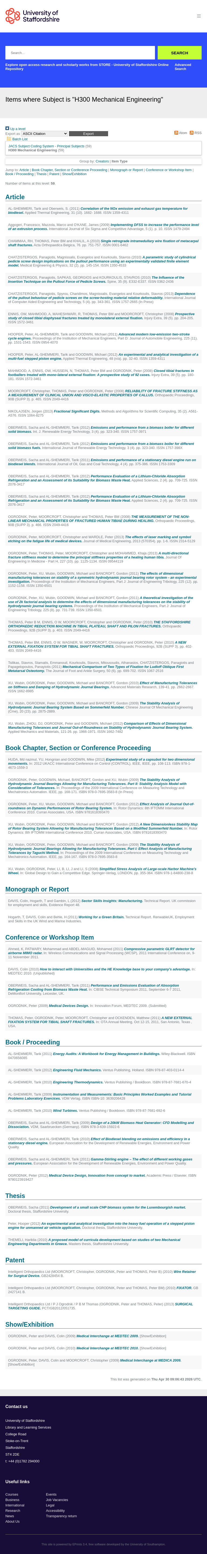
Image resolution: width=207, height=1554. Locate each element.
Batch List (16, 139)
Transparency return (61, 1516)
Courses (11, 1494)
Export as (12, 134)
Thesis (41, 174)
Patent (54, 174)
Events (51, 1494)
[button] (88, 133)
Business (12, 1500)
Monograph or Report (126, 170)
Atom (180, 133)
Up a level (15, 129)
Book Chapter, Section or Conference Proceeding (69, 170)
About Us (12, 1521)
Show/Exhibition (74, 174)
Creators (102, 161)
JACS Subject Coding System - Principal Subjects (46, 146)
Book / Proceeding (19, 174)
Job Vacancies (57, 1500)
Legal (50, 1505)
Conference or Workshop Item (169, 170)
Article (24, 170)
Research (12, 1511)
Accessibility (55, 1511)
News (9, 1516)
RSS (195, 133)
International (14, 1505)
